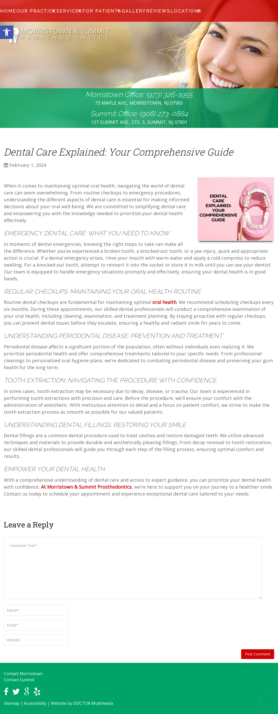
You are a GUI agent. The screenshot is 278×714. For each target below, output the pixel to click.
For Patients (91, 11)
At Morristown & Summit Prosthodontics (86, 487)
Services (62, 11)
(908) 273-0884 (163, 113)
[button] (6, 32)
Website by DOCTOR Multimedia (82, 703)
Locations (166, 11)
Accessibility (35, 703)
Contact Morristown (23, 673)
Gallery (120, 11)
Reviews (142, 11)
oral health (164, 302)
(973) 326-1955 (169, 94)
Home (8, 11)
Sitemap (11, 703)
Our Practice (33, 11)
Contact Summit (19, 680)
